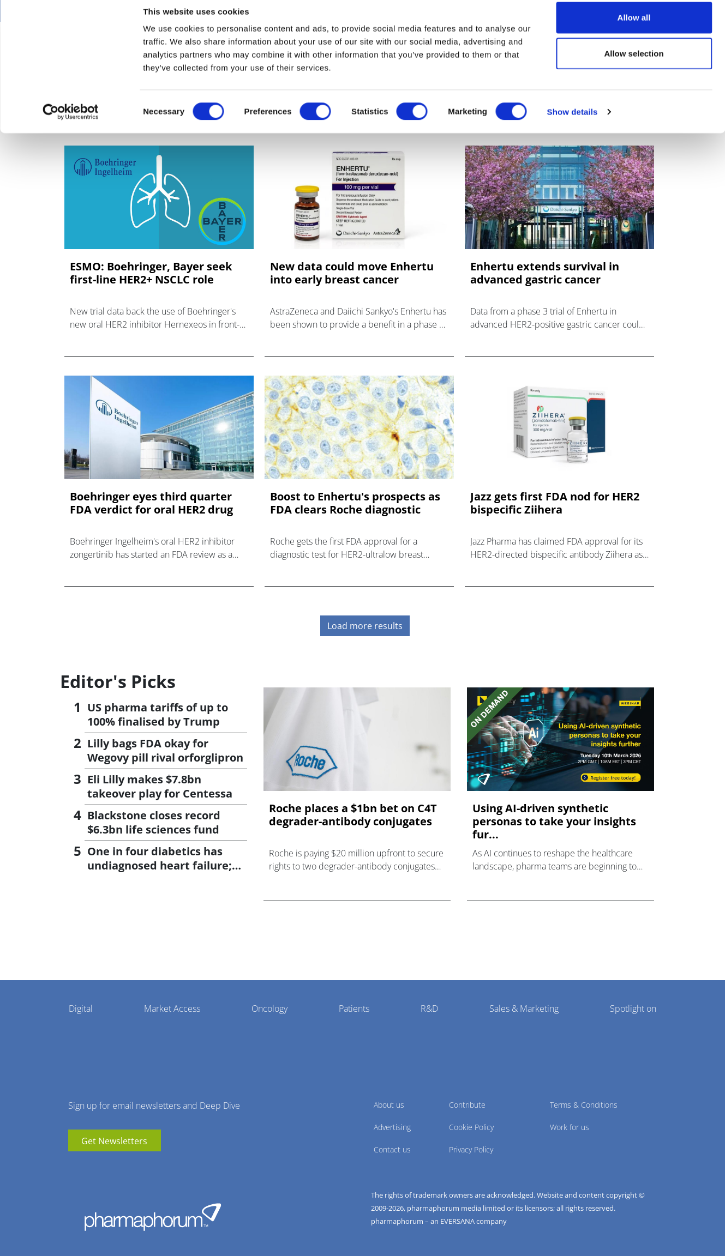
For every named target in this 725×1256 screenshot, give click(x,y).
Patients (354, 1009)
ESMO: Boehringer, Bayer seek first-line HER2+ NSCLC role (151, 273)
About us (389, 1105)
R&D (429, 1009)
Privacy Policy (471, 1149)
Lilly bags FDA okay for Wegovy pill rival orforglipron (165, 750)
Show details (572, 123)
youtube (76, 1167)
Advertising (392, 1127)
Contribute (467, 1105)
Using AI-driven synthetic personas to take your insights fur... (554, 821)
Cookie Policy (471, 1127)
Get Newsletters (114, 1141)
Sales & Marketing (524, 1009)
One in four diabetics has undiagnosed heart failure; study (159, 865)
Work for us (569, 1127)
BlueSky (109, 1167)
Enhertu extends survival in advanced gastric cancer (544, 273)
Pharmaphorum (152, 1217)
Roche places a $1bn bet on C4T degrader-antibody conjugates (353, 815)
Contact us (392, 1149)
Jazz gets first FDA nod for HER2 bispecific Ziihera (554, 503)
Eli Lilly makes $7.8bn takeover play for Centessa (159, 786)
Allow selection (633, 64)
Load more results (365, 626)
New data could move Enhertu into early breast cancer (352, 273)
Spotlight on (633, 1009)
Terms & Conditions (584, 1105)
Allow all (634, 28)
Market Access (172, 1009)
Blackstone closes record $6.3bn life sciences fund (153, 822)
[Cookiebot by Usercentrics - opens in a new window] (70, 123)
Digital (81, 1009)
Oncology (269, 1009)
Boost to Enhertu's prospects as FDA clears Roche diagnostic (355, 503)
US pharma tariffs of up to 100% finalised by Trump (157, 714)
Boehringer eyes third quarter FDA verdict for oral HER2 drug (151, 503)
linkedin (92, 1167)
